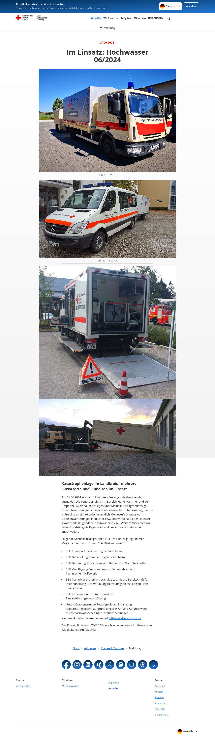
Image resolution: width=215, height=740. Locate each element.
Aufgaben (126, 18)
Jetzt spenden (23, 686)
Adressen (160, 686)
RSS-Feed (160, 708)
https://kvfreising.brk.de (125, 618)
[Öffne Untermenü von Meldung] (107, 27)
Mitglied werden (70, 686)
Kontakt (159, 691)
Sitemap (159, 697)
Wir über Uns (110, 18)
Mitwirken (140, 18)
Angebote (113, 682)
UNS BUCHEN (155, 18)
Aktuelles (95, 18)
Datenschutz (161, 714)
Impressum (161, 703)
